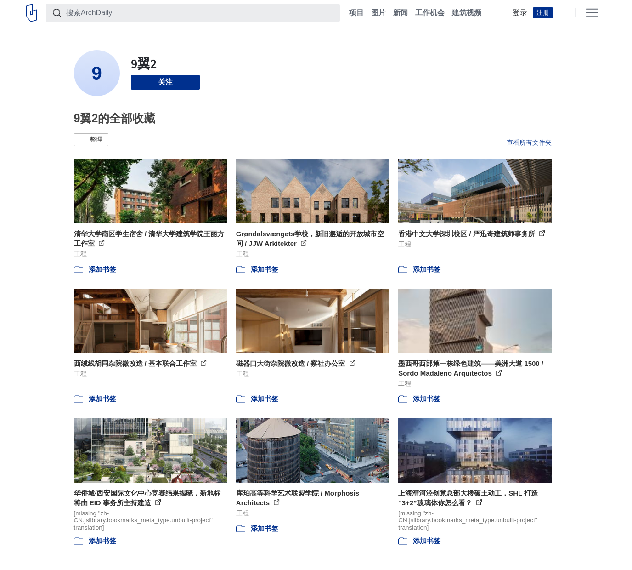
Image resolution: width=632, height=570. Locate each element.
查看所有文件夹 (529, 142)
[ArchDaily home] (31, 13)
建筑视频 (466, 13)
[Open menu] (592, 13)
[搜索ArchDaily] (200, 12)
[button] (91, 139)
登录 (520, 13)
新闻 (400, 13)
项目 (356, 13)
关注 (165, 82)
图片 (378, 13)
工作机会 (430, 13)
